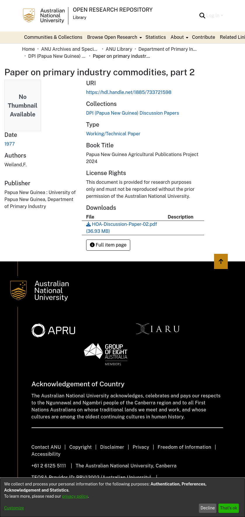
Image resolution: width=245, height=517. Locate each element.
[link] (132, 113)
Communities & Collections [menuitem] (53, 37)
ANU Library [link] (119, 49)
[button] (202, 15)
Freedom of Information (184, 447)
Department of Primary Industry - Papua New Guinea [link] (167, 49)
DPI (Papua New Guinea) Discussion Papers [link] (57, 56)
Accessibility (46, 454)
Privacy (141, 447)
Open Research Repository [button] (113, 10)
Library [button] (79, 17)
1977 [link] (9, 144)
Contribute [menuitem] (203, 37)
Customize (14, 508)
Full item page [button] (108, 245)
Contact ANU (46, 447)
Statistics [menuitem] (155, 37)
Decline (208, 508)
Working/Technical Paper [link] (113, 134)
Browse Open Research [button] (112, 37)
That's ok (228, 508)
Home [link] (28, 49)
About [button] (177, 37)
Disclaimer (112, 447)
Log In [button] (213, 15)
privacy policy (75, 496)
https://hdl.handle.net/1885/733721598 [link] (128, 92)
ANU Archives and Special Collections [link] (70, 49)
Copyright (80, 447)
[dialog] (122, 497)
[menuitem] (114, 37)
